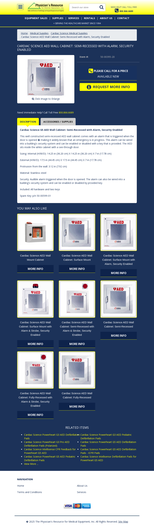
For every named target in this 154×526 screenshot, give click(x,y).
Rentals (89, 18)
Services (73, 18)
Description (28, 121)
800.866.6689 (66, 112)
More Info (35, 269)
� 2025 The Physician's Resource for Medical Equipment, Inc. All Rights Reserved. (72, 521)
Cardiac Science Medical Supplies (69, 33)
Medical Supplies (39, 33)
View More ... (31, 463)
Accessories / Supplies (58, 121)
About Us (106, 18)
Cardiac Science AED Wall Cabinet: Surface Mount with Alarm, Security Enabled (118, 259)
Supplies (57, 18)
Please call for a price (108, 71)
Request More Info (108, 87)
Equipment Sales (36, 18)
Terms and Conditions (29, 492)
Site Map (123, 521)
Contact (123, 18)
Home (24, 33)
